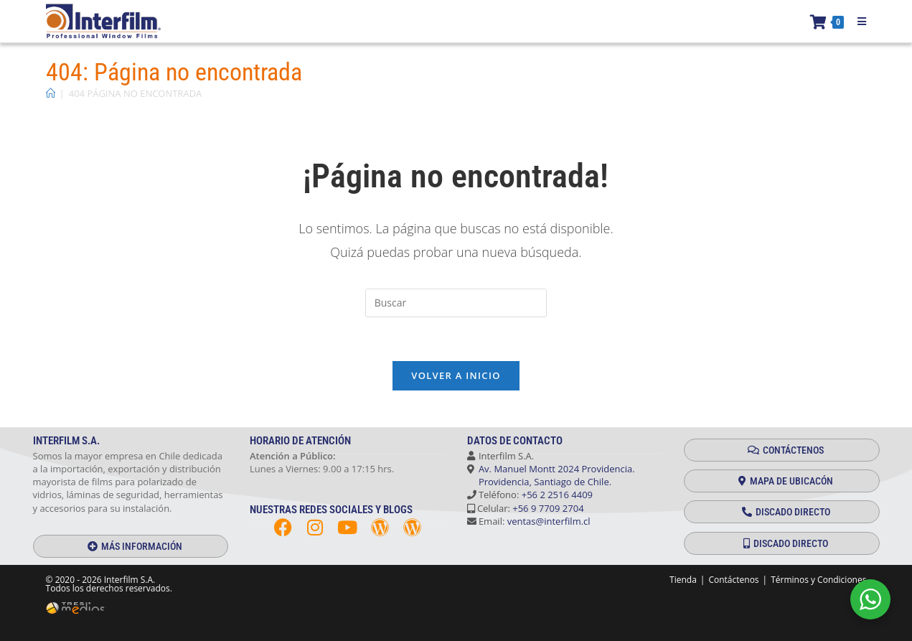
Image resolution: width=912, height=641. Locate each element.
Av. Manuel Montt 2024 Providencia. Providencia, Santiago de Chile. (551, 475)
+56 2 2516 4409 (557, 495)
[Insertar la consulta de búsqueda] (456, 303)
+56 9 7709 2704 (547, 508)
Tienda (683, 580)
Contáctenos (733, 580)
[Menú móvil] (857, 21)
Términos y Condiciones (818, 580)
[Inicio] (50, 93)
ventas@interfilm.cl (549, 521)
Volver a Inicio (455, 375)
